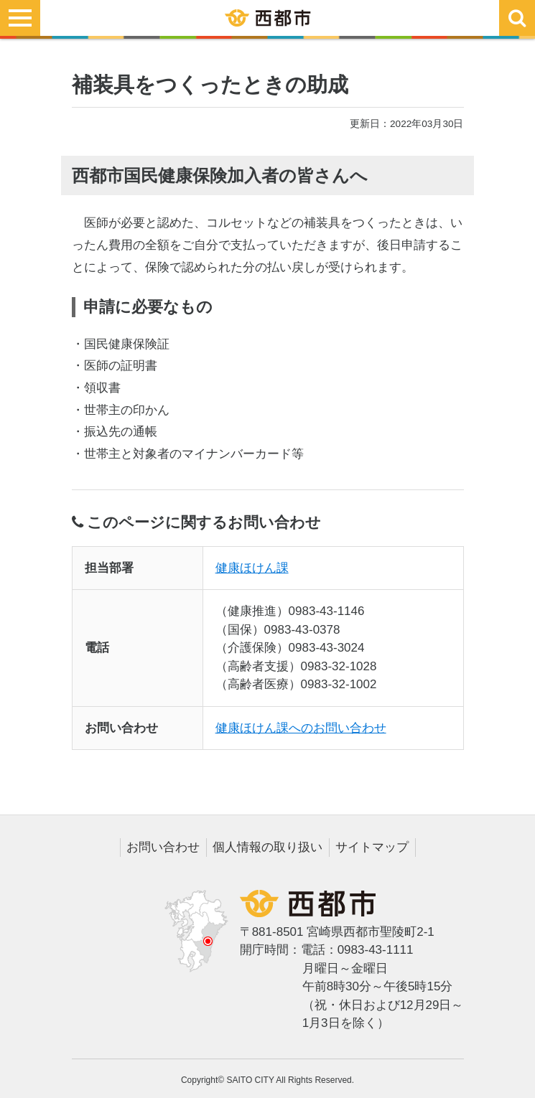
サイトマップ (372, 847)
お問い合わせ (163, 847)
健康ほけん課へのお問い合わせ (300, 728)
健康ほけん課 (252, 568)
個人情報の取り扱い (267, 847)
